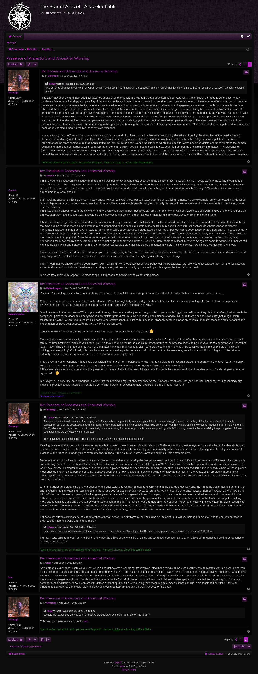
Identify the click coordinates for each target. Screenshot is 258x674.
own (86, 621)
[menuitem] (242, 36)
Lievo (52, 83)
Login (13, 42)
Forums (17, 36)
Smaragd (13, 92)
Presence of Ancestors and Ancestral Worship (48, 58)
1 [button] (245, 64)
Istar (10, 577)
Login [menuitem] (249, 37)
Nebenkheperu (16, 314)
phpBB (118, 662)
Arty (122, 666)
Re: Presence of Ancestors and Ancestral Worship (79, 71)
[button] (240, 64)
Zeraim (12, 190)
